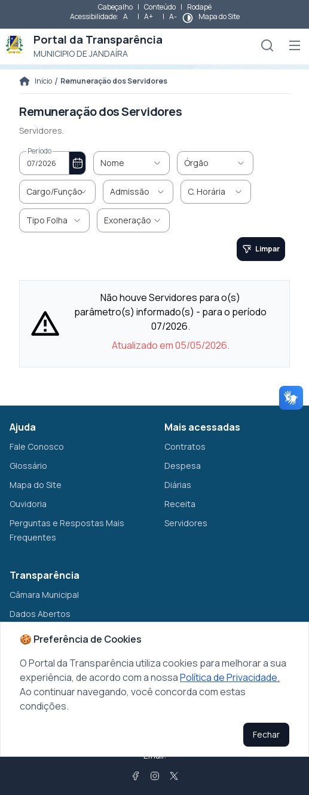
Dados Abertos (40, 613)
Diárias (177, 484)
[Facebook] (135, 776)
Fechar (266, 734)
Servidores (185, 523)
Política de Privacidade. (230, 677)
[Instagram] (155, 776)
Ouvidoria (28, 503)
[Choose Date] (77, 163)
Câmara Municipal (44, 594)
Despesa (182, 465)
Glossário (28, 465)
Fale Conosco (37, 446)
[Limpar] (261, 249)
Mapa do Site (219, 16)
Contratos (185, 446)
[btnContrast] (188, 18)
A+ (148, 16)
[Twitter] (174, 776)
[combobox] (44, 163)
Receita (179, 503)
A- (173, 16)
